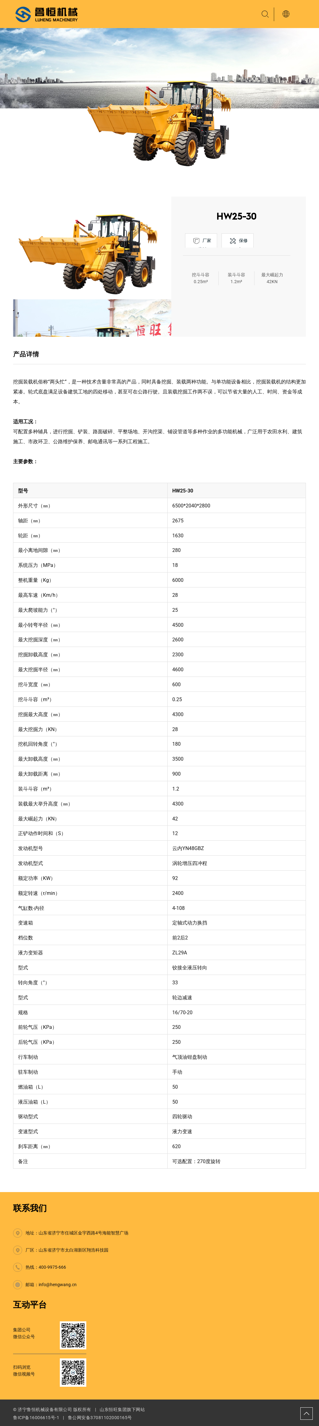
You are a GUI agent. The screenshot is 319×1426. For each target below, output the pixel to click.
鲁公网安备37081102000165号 (100, 1417)
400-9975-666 (52, 1267)
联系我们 (30, 1208)
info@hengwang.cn (58, 1284)
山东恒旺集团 (113, 1409)
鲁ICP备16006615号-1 (36, 1417)
